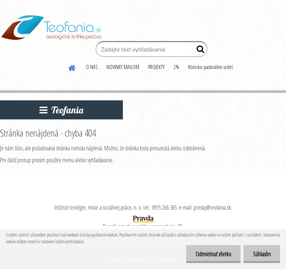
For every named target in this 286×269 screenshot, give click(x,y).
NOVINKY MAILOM (123, 67)
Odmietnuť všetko (213, 254)
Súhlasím (262, 254)
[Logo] (51, 27)
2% (176, 67)
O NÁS (92, 67)
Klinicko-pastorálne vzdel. (211, 67)
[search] (198, 50)
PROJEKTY (156, 67)
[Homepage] (72, 66)
